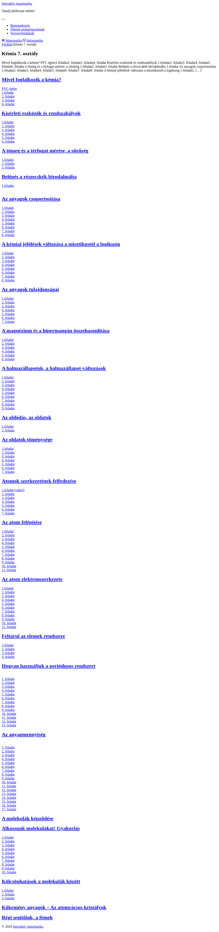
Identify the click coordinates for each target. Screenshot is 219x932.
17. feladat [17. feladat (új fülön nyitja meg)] (9, 809)
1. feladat (8, 679)
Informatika (33, 40)
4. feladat (8, 690)
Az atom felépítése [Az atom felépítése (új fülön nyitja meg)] (22, 522)
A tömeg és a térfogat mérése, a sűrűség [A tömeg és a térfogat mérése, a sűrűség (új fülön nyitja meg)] (45, 150)
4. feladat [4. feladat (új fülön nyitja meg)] (8, 104)
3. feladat (8, 686)
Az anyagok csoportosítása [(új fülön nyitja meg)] (31, 198)
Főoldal (7, 44)
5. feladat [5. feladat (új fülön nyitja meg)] (8, 137)
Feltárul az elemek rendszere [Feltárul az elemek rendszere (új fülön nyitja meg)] (33, 636)
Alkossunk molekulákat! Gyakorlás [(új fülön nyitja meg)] (41, 828)
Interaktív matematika (17, 3)
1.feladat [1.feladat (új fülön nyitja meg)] (8, 92)
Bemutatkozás (20, 25)
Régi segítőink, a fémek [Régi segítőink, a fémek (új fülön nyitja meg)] (27, 917)
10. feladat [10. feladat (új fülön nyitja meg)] (9, 566)
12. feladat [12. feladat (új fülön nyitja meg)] (9, 721)
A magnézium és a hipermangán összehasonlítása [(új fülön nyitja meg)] (56, 330)
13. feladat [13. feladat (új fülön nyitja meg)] (9, 725)
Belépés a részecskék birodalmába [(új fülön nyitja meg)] (39, 176)
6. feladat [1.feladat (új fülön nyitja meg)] (8, 318)
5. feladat (8, 763)
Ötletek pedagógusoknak (27, 29)
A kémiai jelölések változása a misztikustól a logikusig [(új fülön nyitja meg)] (61, 244)
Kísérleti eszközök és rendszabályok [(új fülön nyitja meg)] (41, 113)
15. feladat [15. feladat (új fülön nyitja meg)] (9, 801)
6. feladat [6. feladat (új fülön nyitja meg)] (8, 141)
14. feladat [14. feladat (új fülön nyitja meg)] (9, 797)
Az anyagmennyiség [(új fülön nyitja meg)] (23, 734)
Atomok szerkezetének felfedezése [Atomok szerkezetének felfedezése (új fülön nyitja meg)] (39, 481)
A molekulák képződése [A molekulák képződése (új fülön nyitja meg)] (27, 818)
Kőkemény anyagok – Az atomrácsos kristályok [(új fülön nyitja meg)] (54, 907)
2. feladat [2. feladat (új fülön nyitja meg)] (8, 96)
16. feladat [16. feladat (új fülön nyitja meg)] (9, 805)
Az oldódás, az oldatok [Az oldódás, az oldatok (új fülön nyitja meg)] (26, 417)
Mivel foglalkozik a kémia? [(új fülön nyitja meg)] (31, 79)
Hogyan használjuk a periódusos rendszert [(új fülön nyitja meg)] (49, 666)
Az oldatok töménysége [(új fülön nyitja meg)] (27, 439)
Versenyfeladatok (22, 33)
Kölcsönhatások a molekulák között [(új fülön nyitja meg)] (41, 881)
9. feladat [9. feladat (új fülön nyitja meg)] (8, 408)
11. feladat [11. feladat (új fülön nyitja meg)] (9, 570)
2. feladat (8, 683)
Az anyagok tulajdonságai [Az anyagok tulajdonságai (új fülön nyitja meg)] (30, 289)
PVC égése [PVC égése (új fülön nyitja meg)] (9, 88)
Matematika (12, 40)
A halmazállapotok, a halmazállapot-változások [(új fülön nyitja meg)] (54, 368)
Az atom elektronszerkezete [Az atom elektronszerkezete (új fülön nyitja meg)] (32, 579)
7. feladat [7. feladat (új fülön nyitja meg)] (8, 231)
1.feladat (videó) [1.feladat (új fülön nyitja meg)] (13, 490)
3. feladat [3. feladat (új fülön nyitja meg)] (8, 100)
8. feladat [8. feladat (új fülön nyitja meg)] (8, 235)
